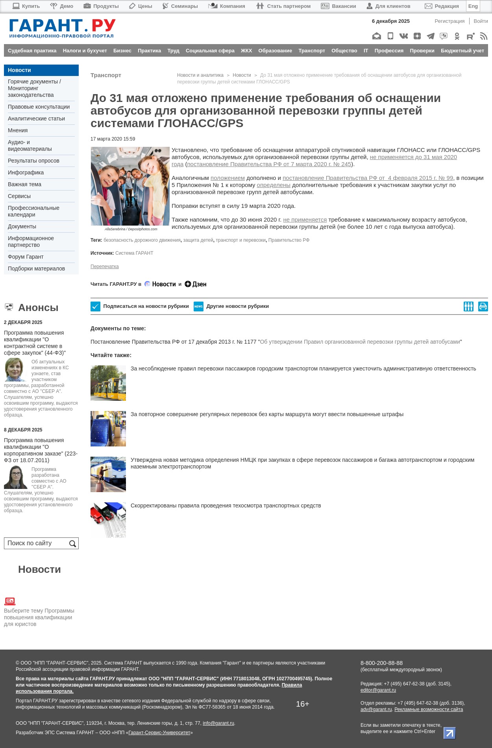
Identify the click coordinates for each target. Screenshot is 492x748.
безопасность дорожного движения (142, 240)
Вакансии (338, 6)
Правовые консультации (39, 107)
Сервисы (19, 196)
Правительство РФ (289, 240)
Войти (481, 21)
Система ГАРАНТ (134, 253)
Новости (19, 70)
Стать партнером (283, 6)
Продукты (101, 6)
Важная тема (24, 184)
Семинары (180, 6)
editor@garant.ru (378, 690)
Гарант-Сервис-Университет (159, 732)
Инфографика (26, 172)
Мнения (18, 130)
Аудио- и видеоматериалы (30, 145)
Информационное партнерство (31, 241)
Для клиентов (388, 6)
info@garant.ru (218, 723)
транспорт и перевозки (241, 240)
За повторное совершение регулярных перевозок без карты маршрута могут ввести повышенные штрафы (267, 414)
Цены (140, 6)
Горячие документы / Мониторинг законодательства (34, 88)
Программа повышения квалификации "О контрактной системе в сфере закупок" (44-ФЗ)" (35, 343)
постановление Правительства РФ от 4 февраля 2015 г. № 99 (368, 177)
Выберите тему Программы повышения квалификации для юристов (39, 611)
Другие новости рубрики (231, 306)
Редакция (442, 6)
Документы (22, 226)
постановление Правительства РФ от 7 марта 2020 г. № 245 (269, 164)
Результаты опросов (33, 160)
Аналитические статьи (36, 118)
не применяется (305, 219)
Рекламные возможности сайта (428, 709)
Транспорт (106, 75)
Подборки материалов (36, 268)
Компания (226, 6)
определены (274, 184)
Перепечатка (105, 266)
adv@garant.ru (376, 709)
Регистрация (450, 21)
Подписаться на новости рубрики (140, 306)
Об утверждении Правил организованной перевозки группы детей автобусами (360, 342)
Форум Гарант (26, 257)
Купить (26, 6)
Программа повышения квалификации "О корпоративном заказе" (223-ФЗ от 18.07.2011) (41, 450)
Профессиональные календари (33, 211)
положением (228, 177)
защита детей (198, 240)
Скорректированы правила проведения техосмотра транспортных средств (226, 505)
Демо (61, 6)
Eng (473, 6)
